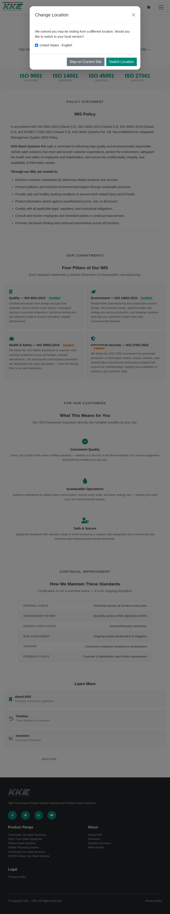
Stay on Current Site (86, 62)
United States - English (56, 45)
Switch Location (121, 62)
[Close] (133, 15)
